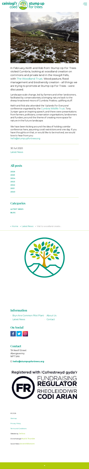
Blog (13, 213)
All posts (16, 166)
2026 (12, 172)
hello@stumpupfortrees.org (25, 138)
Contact (51, 319)
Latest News (16, 152)
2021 (12, 188)
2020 (12, 192)
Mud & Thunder (28, 439)
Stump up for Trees (23, 5)
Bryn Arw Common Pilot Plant (28, 315)
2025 (12, 175)
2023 (12, 182)
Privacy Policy (15, 423)
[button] (44, 465)
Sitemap (13, 418)
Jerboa (22, 434)
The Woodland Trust (29, 78)
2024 (12, 178)
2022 (12, 185)
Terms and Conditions (18, 428)
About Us (51, 315)
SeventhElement (27, 444)
